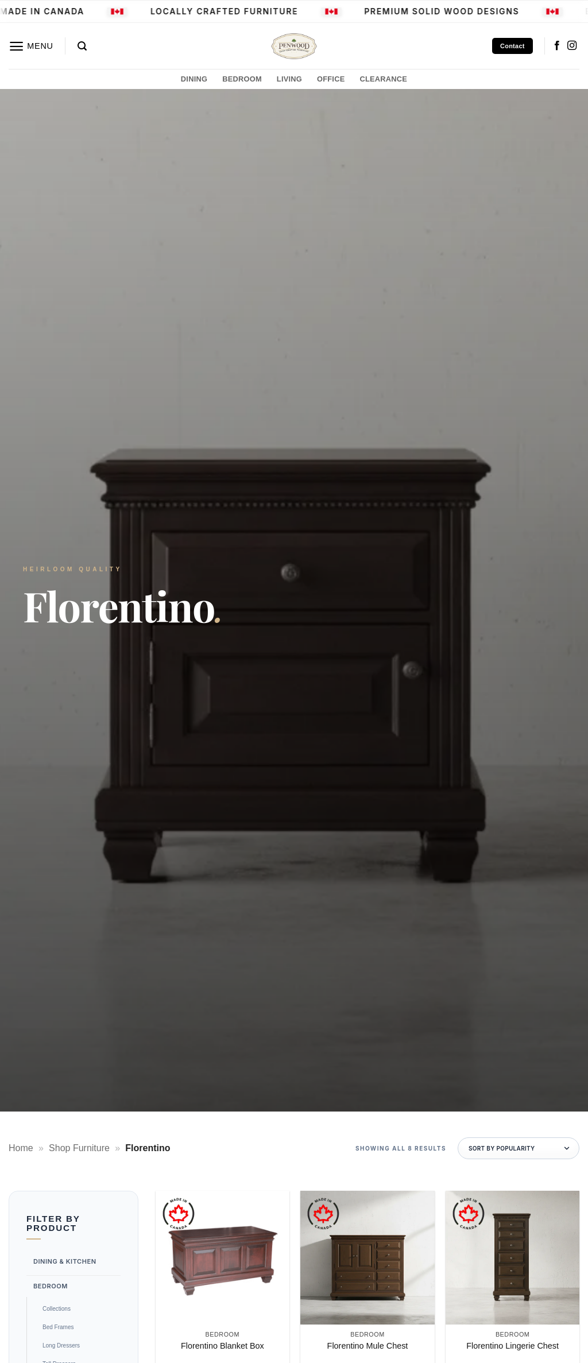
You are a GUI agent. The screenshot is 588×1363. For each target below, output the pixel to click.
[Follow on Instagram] (572, 46)
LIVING (289, 79)
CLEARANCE (383, 79)
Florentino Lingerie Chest (512, 1345)
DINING (194, 79)
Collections (56, 1309)
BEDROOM (242, 79)
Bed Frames (58, 1327)
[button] (31, 46)
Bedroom (50, 1285)
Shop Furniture (79, 1148)
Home (21, 1148)
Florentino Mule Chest (367, 1345)
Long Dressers (61, 1345)
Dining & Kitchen (64, 1261)
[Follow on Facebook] (557, 46)
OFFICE (331, 79)
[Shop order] (518, 1148)
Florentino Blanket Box (222, 1345)
